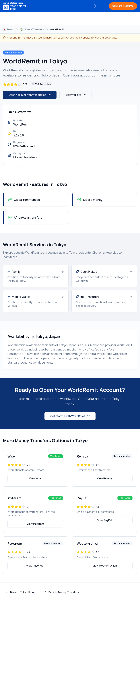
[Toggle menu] (103, 6)
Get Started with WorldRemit (70, 416)
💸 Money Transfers (32, 29)
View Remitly (104, 478)
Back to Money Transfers (61, 592)
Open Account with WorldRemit (30, 94)
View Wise (35, 478)
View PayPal (104, 520)
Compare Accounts (122, 5)
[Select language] (94, 6)
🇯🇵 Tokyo (8, 29)
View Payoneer (35, 565)
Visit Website (75, 94)
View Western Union (105, 565)
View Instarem (35, 523)
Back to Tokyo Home (20, 592)
